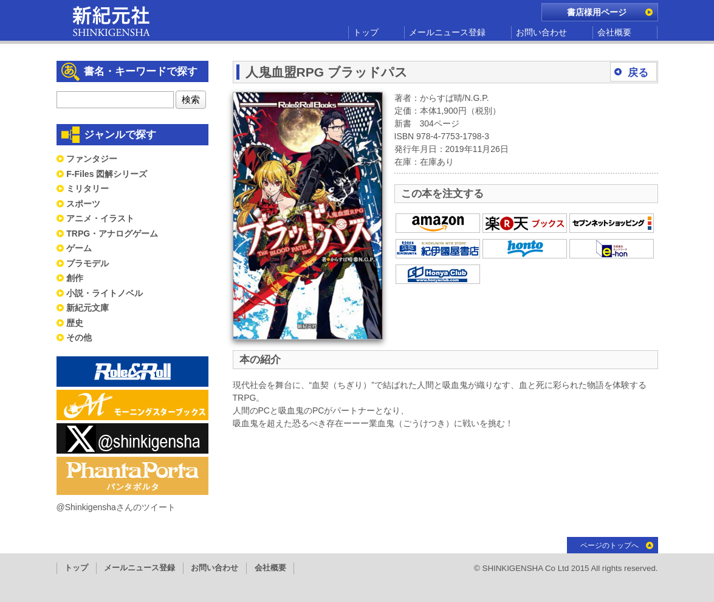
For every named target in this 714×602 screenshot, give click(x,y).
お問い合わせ (541, 32)
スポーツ (83, 204)
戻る (638, 72)
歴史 (74, 323)
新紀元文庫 (87, 308)
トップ (366, 32)
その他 (79, 337)
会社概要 (614, 32)
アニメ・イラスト (100, 218)
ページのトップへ (609, 545)
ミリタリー (87, 188)
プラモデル (87, 263)
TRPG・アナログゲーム (112, 233)
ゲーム (79, 248)
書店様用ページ (596, 12)
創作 (74, 278)
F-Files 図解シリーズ (106, 174)
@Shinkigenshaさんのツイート (116, 507)
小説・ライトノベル (104, 293)
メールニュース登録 (447, 32)
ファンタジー (91, 159)
